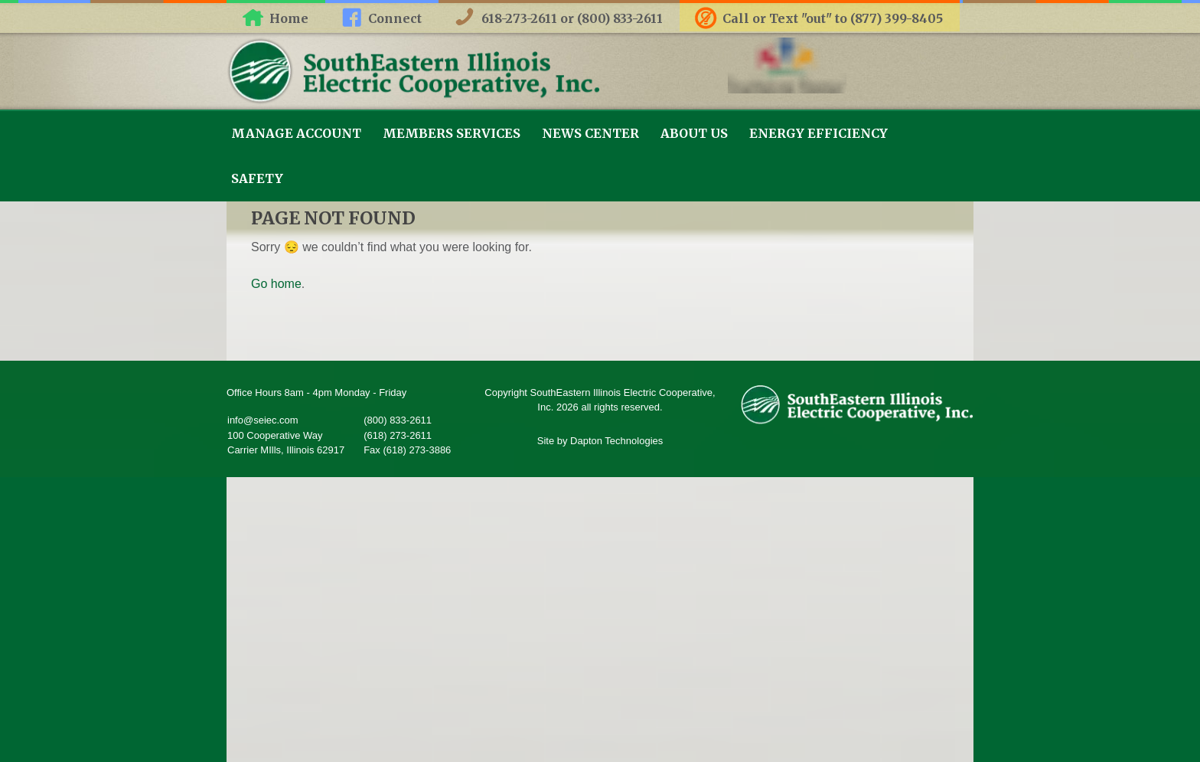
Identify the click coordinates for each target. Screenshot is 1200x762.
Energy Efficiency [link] (818, 133)
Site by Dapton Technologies (600, 440)
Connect (395, 18)
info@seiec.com (262, 420)
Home (288, 18)
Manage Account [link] (296, 133)
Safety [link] (257, 178)
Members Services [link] (451, 133)
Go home (276, 283)
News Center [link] (590, 133)
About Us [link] (694, 133)
